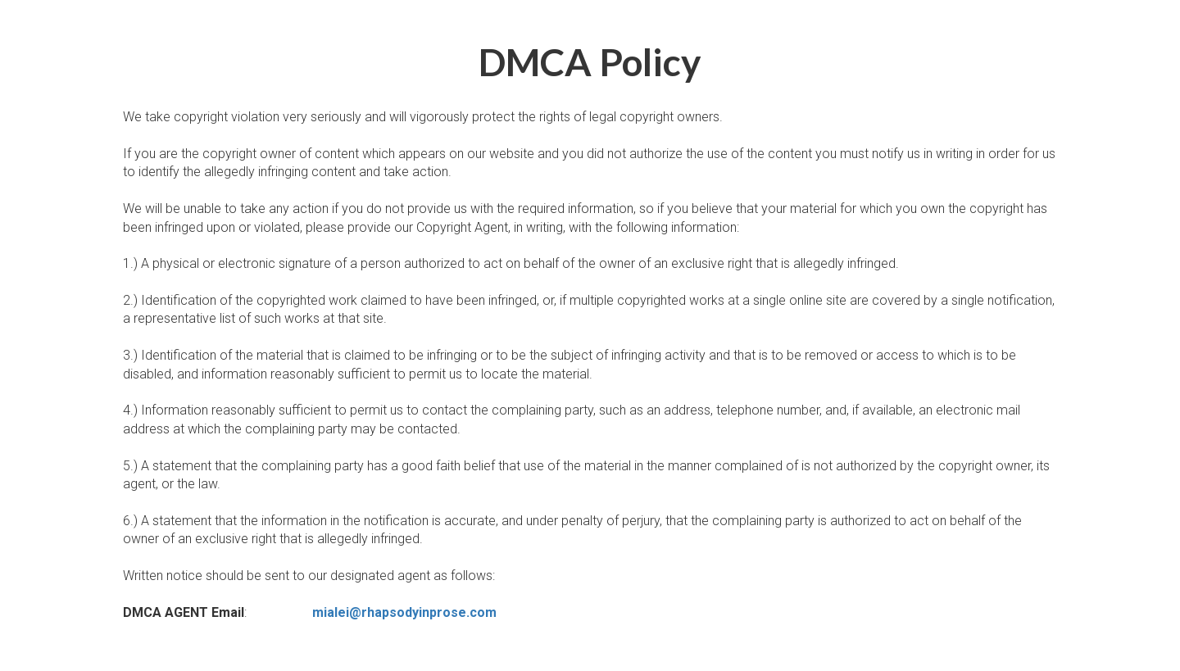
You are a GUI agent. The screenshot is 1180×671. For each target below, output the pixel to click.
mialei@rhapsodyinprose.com (404, 612)
